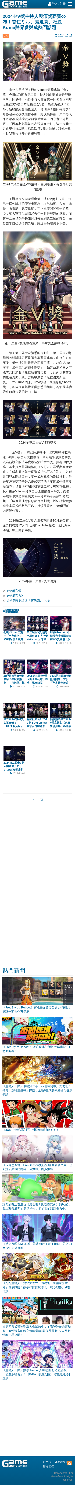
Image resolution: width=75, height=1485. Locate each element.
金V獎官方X (15, 595)
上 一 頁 (37, 799)
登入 (55, 3)
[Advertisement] (37, 849)
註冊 (63, 3)
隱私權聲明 (62, 1461)
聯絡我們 (48, 1466)
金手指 (47, 1461)
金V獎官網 (14, 591)
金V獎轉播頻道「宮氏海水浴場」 (30, 600)
